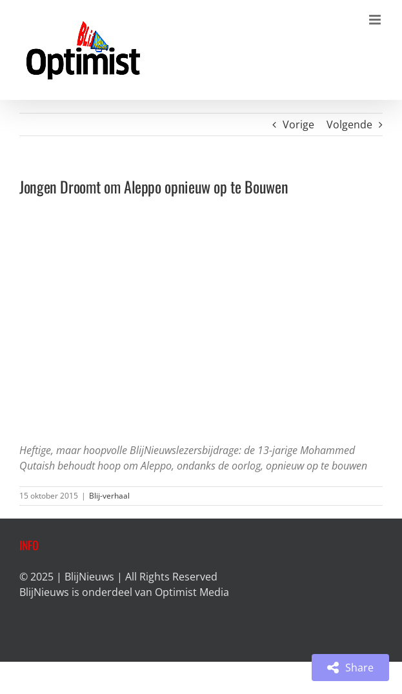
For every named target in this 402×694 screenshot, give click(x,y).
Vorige (298, 124)
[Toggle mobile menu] (376, 19)
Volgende (349, 124)
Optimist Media (192, 592)
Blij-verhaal (109, 495)
